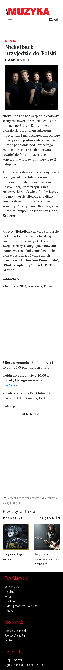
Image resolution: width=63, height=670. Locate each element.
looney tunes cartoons (19, 498)
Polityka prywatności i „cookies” (21, 606)
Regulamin (10, 601)
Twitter (8, 640)
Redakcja (10, 60)
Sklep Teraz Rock (13, 660)
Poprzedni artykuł (13, 517)
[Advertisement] (31, 324)
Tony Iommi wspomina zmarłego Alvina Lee (46, 559)
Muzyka (10, 41)
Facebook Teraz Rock (15, 630)
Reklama (9, 610)
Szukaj (53, 19)
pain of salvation (48, 498)
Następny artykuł (50, 517)
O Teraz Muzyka (13, 586)
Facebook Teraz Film (15, 635)
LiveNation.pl (13, 385)
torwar (35, 498)
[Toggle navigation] (9, 19)
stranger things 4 (11, 502)
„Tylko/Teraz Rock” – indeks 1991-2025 (25, 664)
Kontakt (8, 596)
